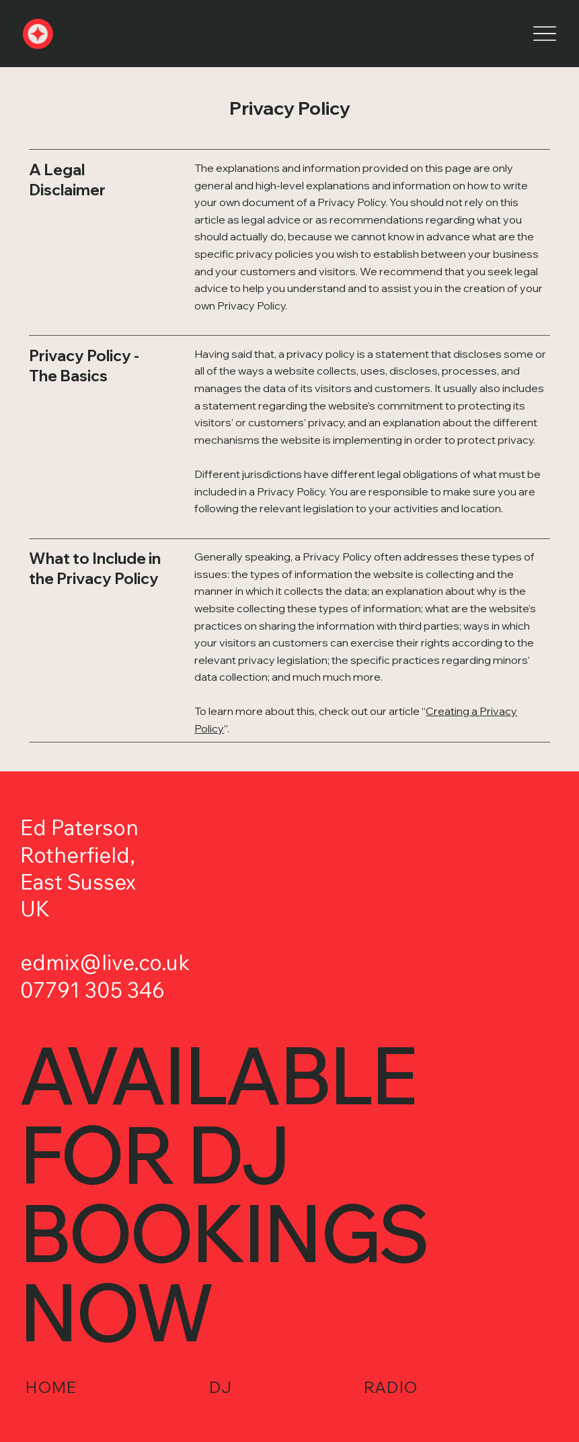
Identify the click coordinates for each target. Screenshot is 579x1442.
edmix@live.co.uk (105, 962)
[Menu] (544, 34)
